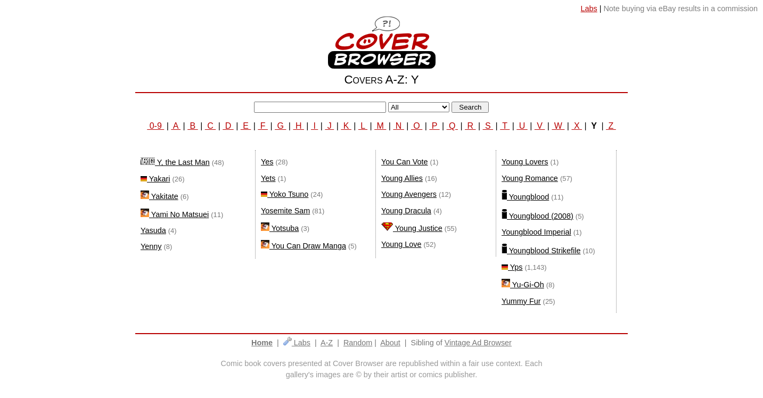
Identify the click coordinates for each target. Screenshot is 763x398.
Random (357, 342)
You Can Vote (404, 161)
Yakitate (159, 196)
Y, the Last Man (175, 162)
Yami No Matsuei (175, 214)
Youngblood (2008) (537, 216)
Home (262, 342)
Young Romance (530, 178)
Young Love (401, 244)
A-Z (327, 342)
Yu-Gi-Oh (523, 284)
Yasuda (153, 230)
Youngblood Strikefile (541, 250)
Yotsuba (280, 228)
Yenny (151, 246)
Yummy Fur (521, 301)
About (390, 342)
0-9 (155, 125)
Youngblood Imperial (536, 232)
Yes (267, 161)
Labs (296, 342)
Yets (268, 178)
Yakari (155, 179)
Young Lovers (525, 161)
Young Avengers (409, 194)
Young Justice (411, 228)
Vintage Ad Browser (478, 342)
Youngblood (525, 197)
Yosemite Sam (285, 210)
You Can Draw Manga (303, 246)
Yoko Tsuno (284, 194)
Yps (512, 267)
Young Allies (402, 178)
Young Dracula (406, 210)
